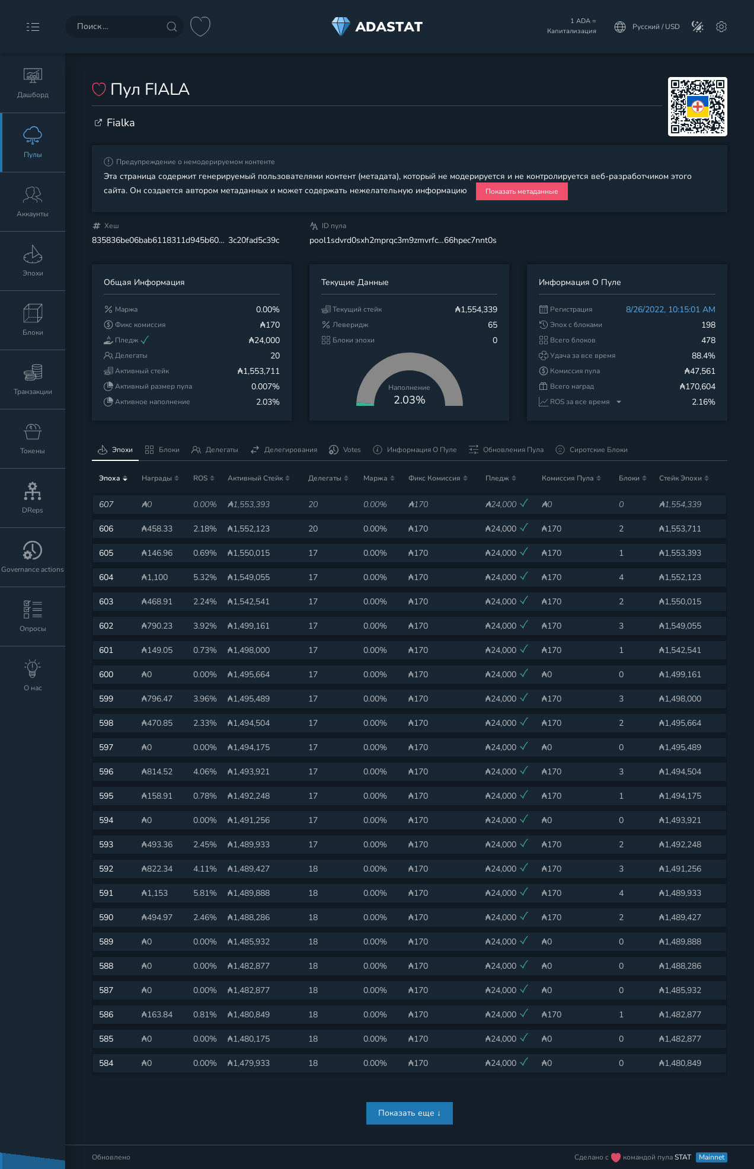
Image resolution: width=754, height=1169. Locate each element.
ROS (200, 478)
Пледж (497, 478)
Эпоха (109, 478)
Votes (345, 449)
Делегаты (214, 449)
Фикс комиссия (434, 478)
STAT (684, 1157)
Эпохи (115, 449)
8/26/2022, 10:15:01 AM (670, 309)
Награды (157, 478)
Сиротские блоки (591, 449)
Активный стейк (255, 478)
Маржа (375, 478)
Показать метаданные (521, 191)
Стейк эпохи (680, 478)
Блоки (162, 449)
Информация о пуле (415, 449)
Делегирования (283, 449)
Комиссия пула (568, 478)
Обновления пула (506, 449)
